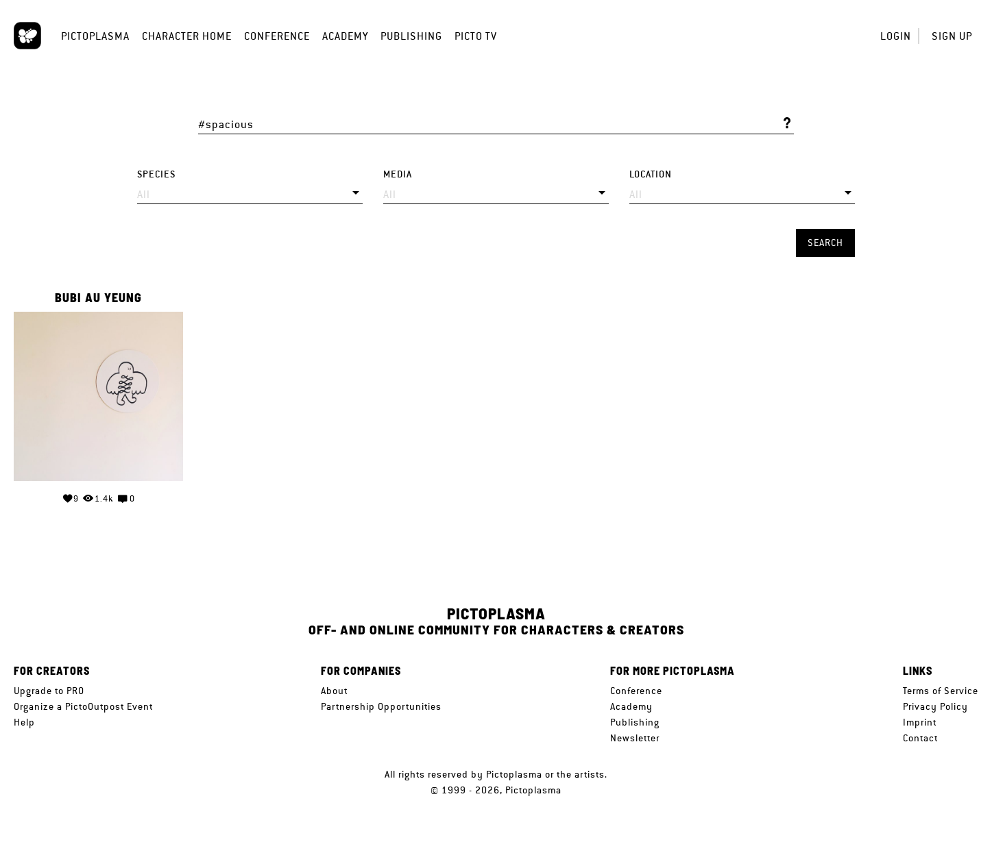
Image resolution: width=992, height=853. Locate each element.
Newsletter (635, 738)
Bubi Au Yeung (98, 298)
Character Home (187, 36)
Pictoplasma (95, 36)
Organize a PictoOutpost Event (83, 706)
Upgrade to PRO (49, 690)
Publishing (411, 36)
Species (156, 174)
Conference (277, 36)
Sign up (952, 36)
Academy (345, 36)
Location (650, 174)
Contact (920, 738)
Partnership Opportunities (381, 706)
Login (895, 36)
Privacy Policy (935, 706)
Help (24, 722)
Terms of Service (940, 690)
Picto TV (476, 36)
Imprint (919, 722)
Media (397, 174)
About (334, 690)
